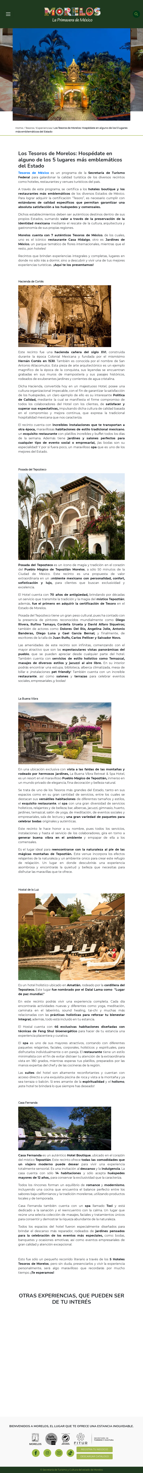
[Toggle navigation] (8, 14)
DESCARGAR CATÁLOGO (94, 1456)
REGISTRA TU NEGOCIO (94, 1449)
